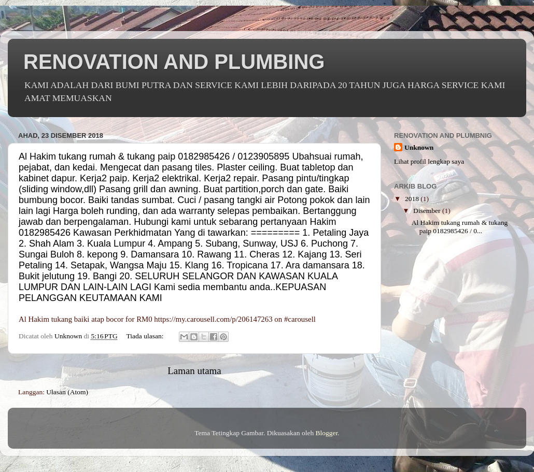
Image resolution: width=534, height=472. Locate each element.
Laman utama (194, 370)
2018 (412, 199)
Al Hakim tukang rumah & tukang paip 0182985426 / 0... (460, 227)
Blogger (327, 433)
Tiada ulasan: (146, 336)
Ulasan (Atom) (67, 392)
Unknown (418, 147)
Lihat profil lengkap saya (429, 161)
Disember (427, 210)
